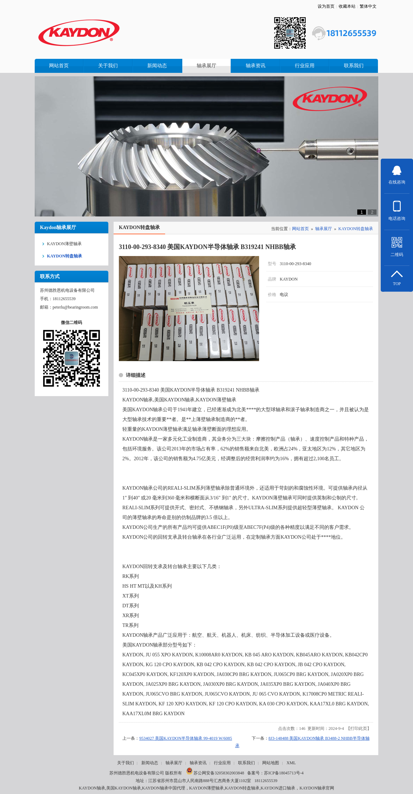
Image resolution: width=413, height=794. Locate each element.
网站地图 (270, 762)
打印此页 (358, 728)
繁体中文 (368, 6)
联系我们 (246, 762)
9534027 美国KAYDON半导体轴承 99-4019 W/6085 (185, 738)
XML (291, 762)
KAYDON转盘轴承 (355, 228)
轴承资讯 (198, 762)
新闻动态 (149, 762)
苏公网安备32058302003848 (215, 773)
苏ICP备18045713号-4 (284, 773)
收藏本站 (347, 6)
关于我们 (125, 762)
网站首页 (300, 228)
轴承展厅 (323, 228)
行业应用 (222, 762)
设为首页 (326, 6)
